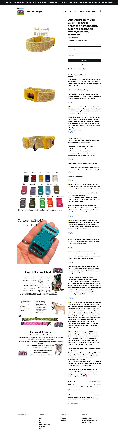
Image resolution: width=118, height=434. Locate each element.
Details (70, 75)
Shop (64, 11)
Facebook (63, 420)
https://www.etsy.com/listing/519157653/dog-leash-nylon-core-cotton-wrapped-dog (84, 242)
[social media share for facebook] (68, 69)
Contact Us (42, 426)
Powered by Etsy (86, 422)
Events (82, 11)
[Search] (100, 11)
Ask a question (81, 69)
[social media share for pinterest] (75, 69)
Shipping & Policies (80, 75)
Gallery (88, 11)
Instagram (63, 418)
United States (79, 40)
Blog (70, 11)
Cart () (94, 11)
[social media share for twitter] (72, 69)
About (75, 11)
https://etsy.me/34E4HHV (75, 176)
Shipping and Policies (44, 424)
